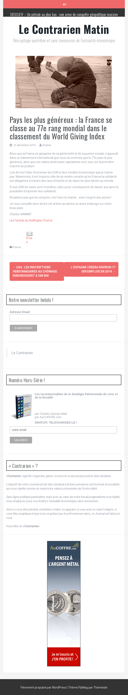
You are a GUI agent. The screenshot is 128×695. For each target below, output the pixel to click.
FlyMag (83, 686)
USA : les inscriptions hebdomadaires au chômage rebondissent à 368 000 (35, 271)
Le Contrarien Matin (64, 29)
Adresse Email (20, 311)
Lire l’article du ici (31, 220)
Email (29, 238)
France (17, 247)
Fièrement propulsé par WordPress (44, 686)
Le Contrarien (22, 352)
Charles (46, 145)
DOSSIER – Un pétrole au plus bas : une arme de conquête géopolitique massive (64, 14)
